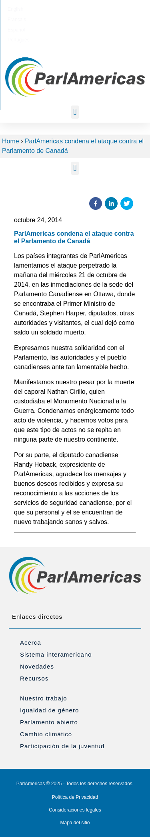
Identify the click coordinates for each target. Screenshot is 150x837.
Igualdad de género (49, 710)
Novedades (37, 666)
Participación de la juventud (62, 746)
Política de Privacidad (75, 797)
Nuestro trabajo (43, 698)
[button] (75, 112)
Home (10, 141)
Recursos (34, 678)
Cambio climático (46, 734)
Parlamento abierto (49, 722)
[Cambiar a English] (34, 9)
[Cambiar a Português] (113, 9)
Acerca (30, 642)
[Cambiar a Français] (59, 9)
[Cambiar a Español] (85, 9)
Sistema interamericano (56, 654)
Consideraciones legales (75, 810)
